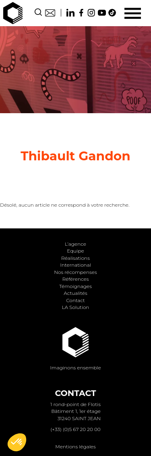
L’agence (75, 244)
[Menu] (132, 13)
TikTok (112, 13)
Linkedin (70, 13)
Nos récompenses (75, 272)
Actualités (75, 293)
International (75, 265)
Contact (50, 13)
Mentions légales (75, 447)
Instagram (91, 13)
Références (75, 279)
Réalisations (75, 258)
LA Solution (75, 307)
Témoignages (75, 286)
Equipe (75, 251)
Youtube (102, 13)
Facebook (81, 13)
